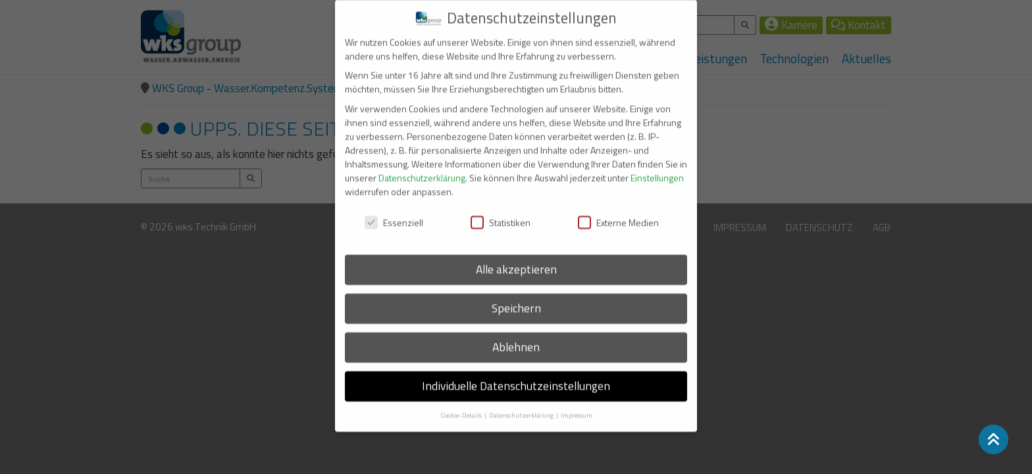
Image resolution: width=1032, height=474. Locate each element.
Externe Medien (618, 214)
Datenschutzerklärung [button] (522, 407)
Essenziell (394, 214)
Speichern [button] (516, 300)
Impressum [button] (576, 407)
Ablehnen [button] (516, 339)
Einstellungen (657, 169)
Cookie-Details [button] (461, 407)
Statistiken (500, 214)
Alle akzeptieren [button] (516, 261)
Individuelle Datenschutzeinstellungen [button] (516, 377)
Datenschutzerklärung (421, 169)
